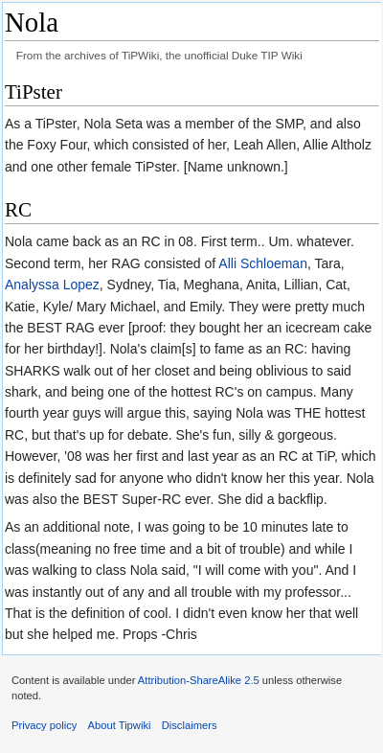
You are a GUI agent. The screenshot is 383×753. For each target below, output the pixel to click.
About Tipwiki (119, 725)
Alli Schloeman (262, 263)
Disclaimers (189, 725)
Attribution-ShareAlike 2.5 (198, 680)
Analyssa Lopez (52, 284)
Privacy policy (44, 725)
